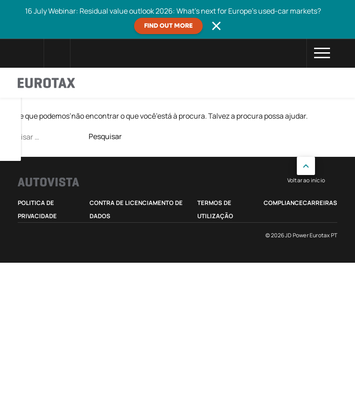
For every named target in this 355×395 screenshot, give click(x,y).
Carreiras (320, 203)
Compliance (283, 203)
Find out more (168, 26)
